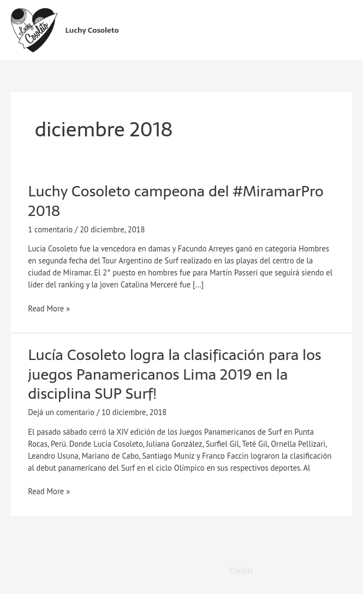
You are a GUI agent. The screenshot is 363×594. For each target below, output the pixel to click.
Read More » (49, 308)
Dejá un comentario (61, 412)
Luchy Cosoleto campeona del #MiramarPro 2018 (175, 201)
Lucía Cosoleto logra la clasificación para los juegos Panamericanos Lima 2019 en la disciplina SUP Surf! (174, 374)
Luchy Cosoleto (92, 30)
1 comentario (50, 229)
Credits (241, 571)
